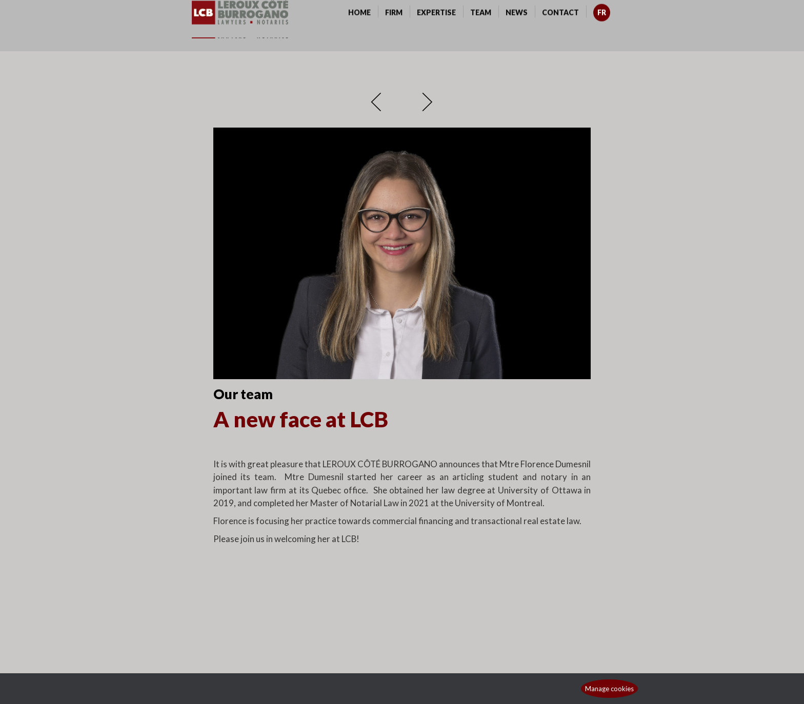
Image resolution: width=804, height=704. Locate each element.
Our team (243, 394)
